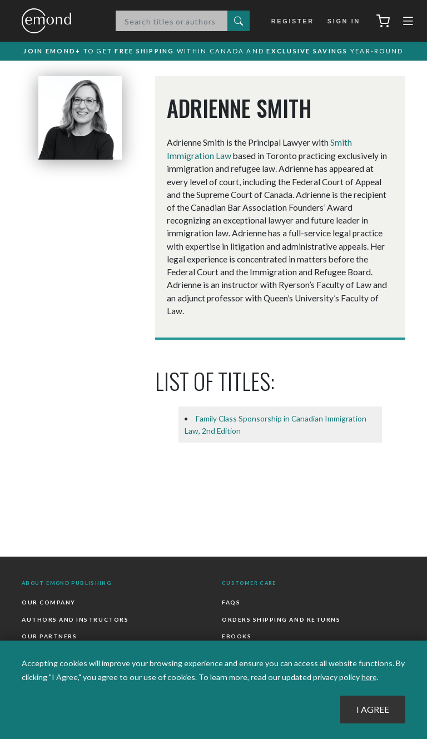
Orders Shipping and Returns (281, 619)
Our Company (48, 602)
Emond (58, 21)
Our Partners (49, 635)
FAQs (231, 602)
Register (294, 21)
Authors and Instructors (75, 619)
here (369, 677)
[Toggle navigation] (408, 23)
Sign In (342, 21)
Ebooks (236, 635)
